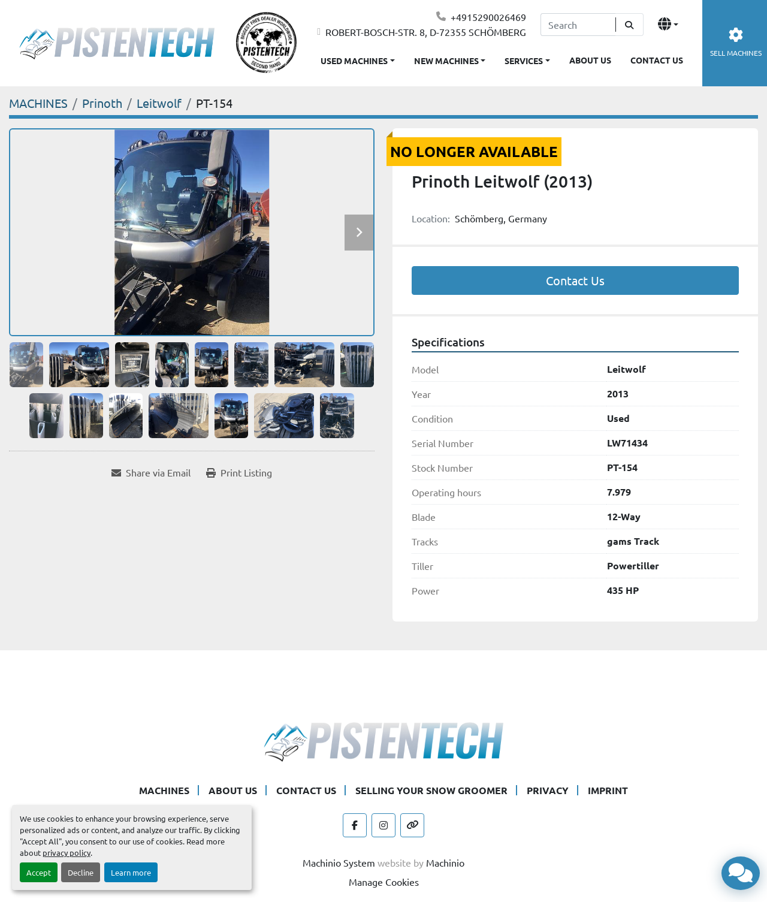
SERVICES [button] (524, 60)
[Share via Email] (151, 472)
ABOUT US (590, 60)
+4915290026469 (488, 17)
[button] (450, 58)
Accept (38, 872)
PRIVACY (548, 790)
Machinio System (339, 862)
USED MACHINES (354, 60)
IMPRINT (608, 790)
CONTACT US (656, 60)
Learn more (131, 872)
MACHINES (164, 790)
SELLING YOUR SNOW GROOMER (431, 790)
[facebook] (355, 825)
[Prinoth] (102, 102)
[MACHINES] (38, 102)
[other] (412, 825)
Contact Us (575, 280)
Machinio (445, 862)
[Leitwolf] (159, 102)
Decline (80, 872)
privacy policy (66, 852)
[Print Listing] (239, 472)
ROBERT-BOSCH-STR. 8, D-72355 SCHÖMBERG (425, 32)
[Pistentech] (383, 740)
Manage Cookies (384, 882)
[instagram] (383, 825)
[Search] (577, 24)
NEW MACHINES (446, 60)
